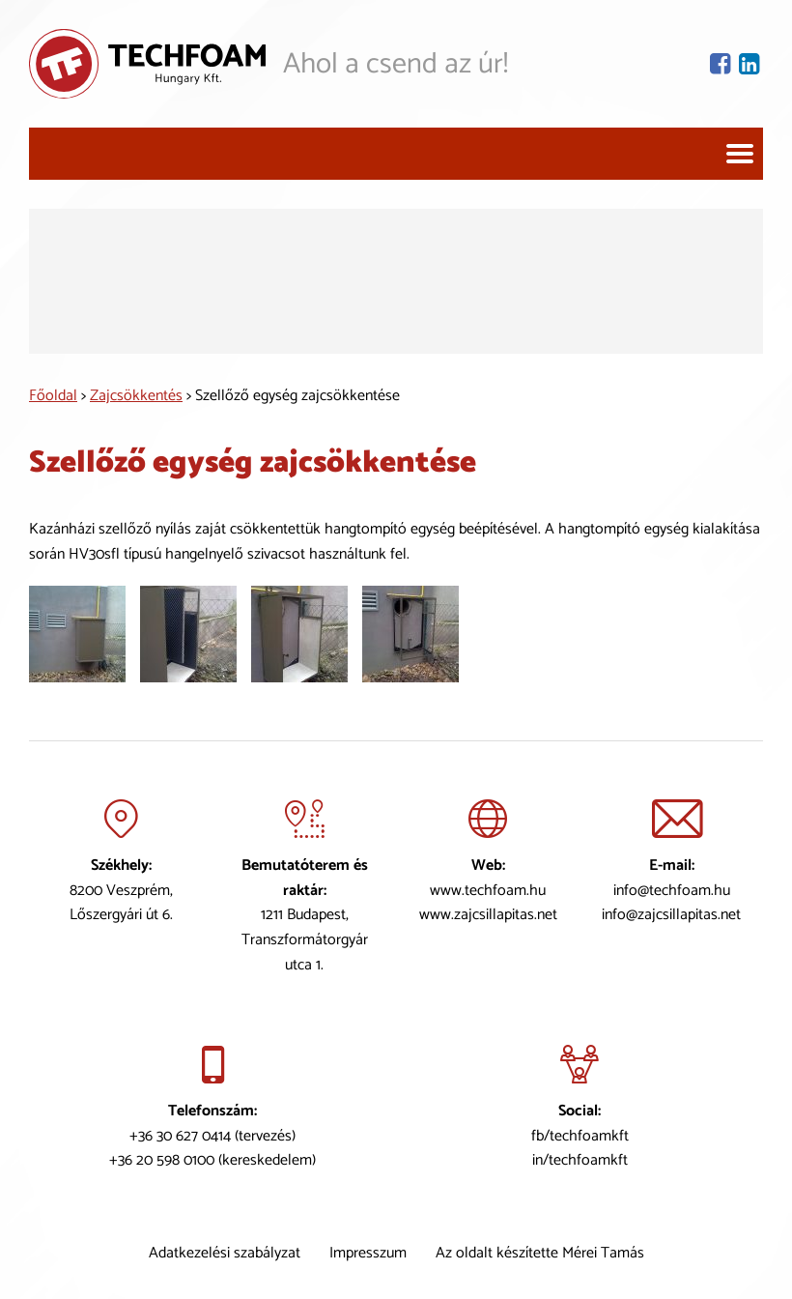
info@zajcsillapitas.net (671, 915)
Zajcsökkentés (136, 396)
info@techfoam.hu (671, 891)
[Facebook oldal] (722, 63)
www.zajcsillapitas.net (488, 915)
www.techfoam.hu (488, 891)
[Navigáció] (740, 154)
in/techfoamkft (580, 1160)
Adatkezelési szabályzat (224, 1253)
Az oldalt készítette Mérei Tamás (540, 1253)
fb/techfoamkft (580, 1136)
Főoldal (53, 396)
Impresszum (368, 1253)
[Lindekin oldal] (751, 63)
